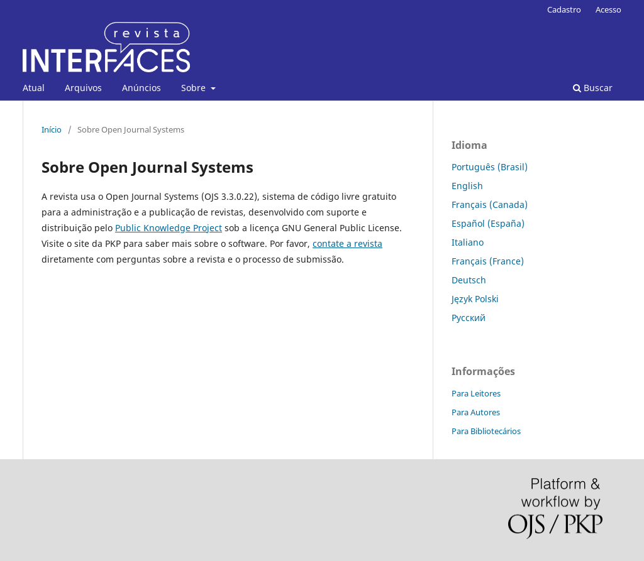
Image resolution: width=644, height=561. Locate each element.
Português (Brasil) (490, 167)
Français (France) (488, 261)
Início (52, 129)
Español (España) (488, 223)
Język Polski (475, 299)
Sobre (194, 88)
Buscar (593, 88)
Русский (469, 318)
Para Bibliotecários (486, 431)
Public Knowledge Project (168, 228)
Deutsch (469, 280)
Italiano (468, 242)
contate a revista (347, 243)
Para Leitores (476, 393)
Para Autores (476, 412)
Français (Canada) (490, 204)
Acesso (608, 9)
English (467, 186)
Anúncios (141, 88)
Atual (34, 88)
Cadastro (564, 9)
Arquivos (83, 88)
